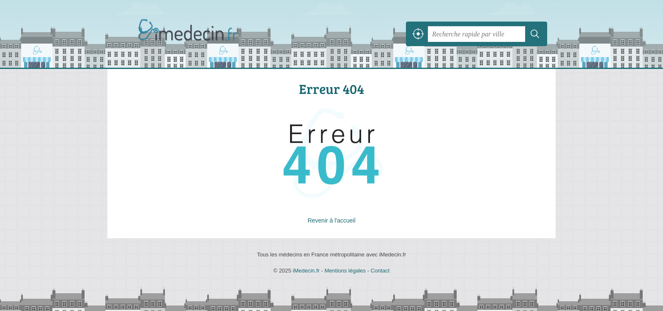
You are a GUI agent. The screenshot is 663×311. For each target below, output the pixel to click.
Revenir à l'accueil (331, 220)
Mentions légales (345, 270)
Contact (380, 270)
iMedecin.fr (209, 34)
